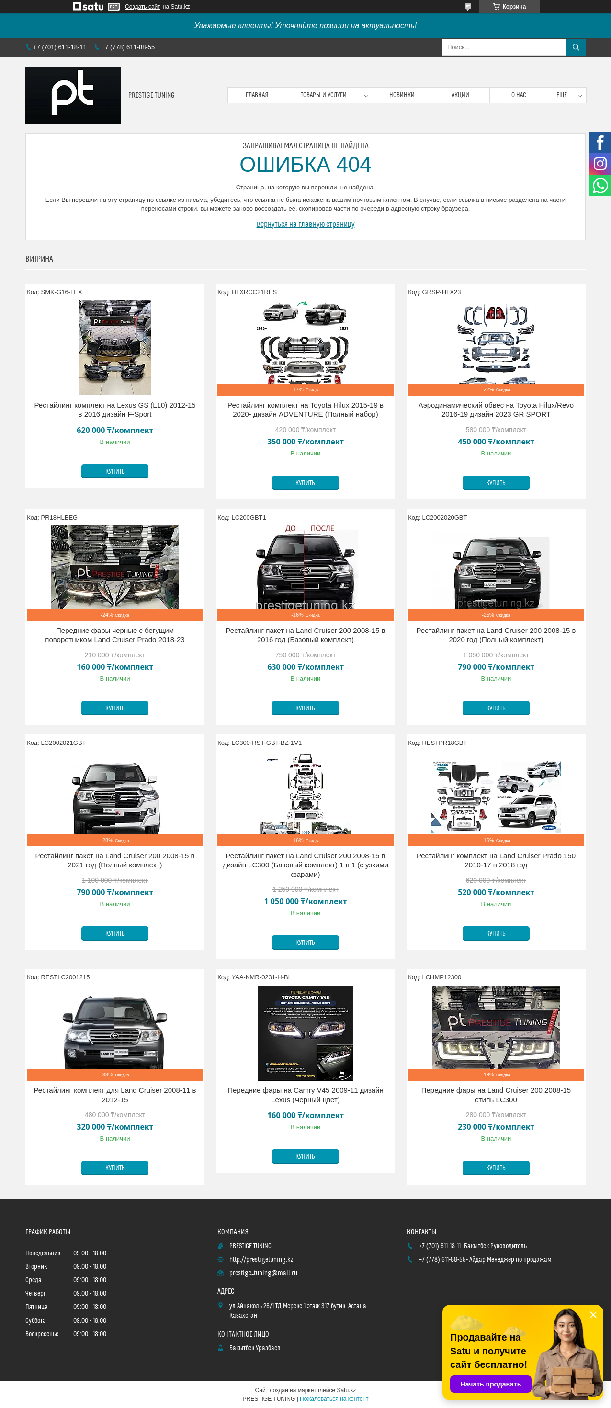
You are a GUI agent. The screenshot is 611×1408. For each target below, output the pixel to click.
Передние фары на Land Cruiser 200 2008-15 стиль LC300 (496, 1095)
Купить (115, 472)
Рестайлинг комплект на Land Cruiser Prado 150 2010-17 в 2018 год (496, 860)
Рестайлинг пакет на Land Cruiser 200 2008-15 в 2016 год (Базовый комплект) (305, 635)
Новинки (402, 95)
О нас (518, 95)
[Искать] (576, 47)
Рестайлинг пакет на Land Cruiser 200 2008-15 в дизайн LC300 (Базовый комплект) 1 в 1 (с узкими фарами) (305, 865)
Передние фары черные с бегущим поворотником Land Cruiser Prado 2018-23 (114, 635)
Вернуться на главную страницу (306, 224)
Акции (460, 95)
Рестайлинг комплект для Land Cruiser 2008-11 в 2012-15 (115, 1095)
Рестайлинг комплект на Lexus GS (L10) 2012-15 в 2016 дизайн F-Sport (114, 410)
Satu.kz (346, 1390)
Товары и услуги (324, 95)
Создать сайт (142, 6)
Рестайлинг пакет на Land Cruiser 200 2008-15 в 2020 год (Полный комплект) (496, 635)
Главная (257, 95)
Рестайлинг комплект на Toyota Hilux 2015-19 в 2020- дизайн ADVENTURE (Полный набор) (305, 410)
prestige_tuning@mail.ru (263, 1273)
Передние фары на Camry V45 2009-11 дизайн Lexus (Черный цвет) (305, 1095)
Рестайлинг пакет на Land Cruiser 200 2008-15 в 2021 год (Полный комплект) (115, 860)
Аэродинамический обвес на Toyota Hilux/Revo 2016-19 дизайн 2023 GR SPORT (496, 410)
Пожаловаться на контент (334, 1399)
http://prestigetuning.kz (261, 1260)
